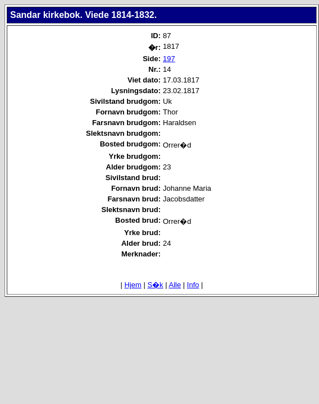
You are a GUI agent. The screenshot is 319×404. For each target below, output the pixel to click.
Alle (175, 285)
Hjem (133, 285)
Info (193, 285)
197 (169, 58)
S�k (155, 285)
